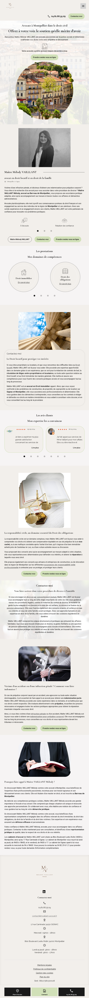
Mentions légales (44, 965)
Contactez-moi (76, 16)
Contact (44, 994)
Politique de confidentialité (44, 969)
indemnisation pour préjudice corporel (47, 717)
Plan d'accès (17, 994)
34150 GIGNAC (44, 924)
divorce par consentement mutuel (41, 597)
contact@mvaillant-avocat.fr (44, 916)
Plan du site (44, 977)
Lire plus (35, 448)
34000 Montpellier (44, 941)
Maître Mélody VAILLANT (19, 239)
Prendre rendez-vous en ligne (44, 57)
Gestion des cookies (44, 973)
